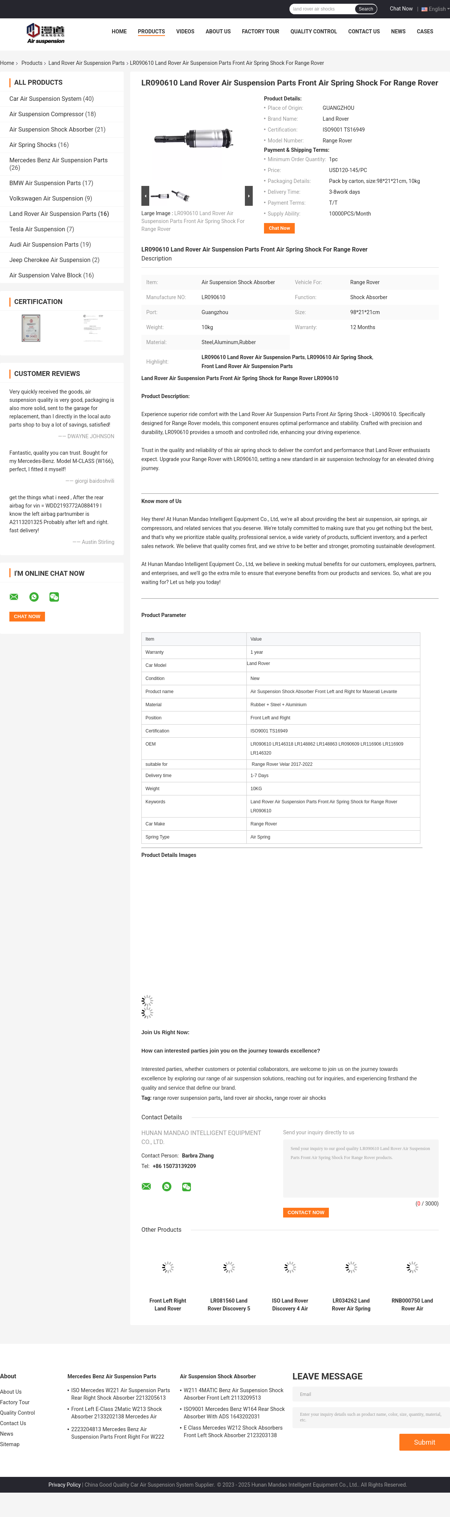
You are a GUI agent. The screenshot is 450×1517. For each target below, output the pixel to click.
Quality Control (314, 31)
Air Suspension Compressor (46, 114)
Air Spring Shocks (32, 144)
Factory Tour (260, 31)
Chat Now (401, 9)
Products (151, 31)
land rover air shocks (248, 1098)
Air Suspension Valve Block (45, 275)
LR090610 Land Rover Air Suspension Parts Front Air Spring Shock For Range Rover (192, 221)
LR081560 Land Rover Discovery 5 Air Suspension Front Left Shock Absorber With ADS (229, 1305)
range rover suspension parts (187, 1098)
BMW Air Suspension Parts (45, 183)
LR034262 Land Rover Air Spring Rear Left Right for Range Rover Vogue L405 (351, 1305)
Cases (425, 31)
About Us (218, 31)
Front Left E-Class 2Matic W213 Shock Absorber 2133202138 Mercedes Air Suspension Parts (116, 1414)
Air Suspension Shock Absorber (51, 129)
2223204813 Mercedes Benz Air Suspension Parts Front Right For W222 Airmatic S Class (117, 1434)
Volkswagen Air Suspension (46, 198)
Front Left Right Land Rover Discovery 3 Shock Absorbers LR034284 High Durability (167, 1305)
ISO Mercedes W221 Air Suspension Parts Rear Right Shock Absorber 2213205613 (120, 1394)
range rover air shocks (300, 1098)
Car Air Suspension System (45, 98)
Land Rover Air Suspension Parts (86, 63)
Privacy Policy (64, 1485)
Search (366, 9)
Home (119, 31)
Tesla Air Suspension (37, 229)
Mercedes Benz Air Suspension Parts (58, 160)
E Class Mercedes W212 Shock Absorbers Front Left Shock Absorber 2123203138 (233, 1431)
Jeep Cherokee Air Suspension (49, 260)
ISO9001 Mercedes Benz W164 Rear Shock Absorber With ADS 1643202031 (234, 1413)
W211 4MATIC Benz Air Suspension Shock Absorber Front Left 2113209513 (234, 1394)
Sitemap (10, 1444)
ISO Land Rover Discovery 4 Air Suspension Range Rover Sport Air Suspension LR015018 (290, 1305)
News (398, 31)
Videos (185, 31)
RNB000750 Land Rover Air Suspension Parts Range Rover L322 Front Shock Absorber (412, 1305)
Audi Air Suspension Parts (44, 244)
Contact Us (364, 31)
